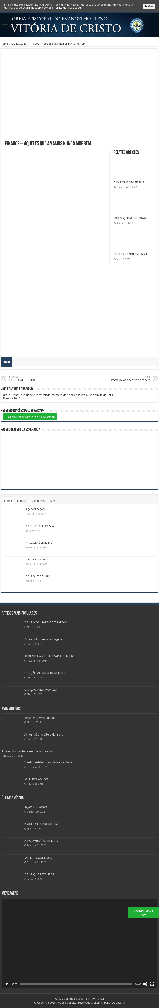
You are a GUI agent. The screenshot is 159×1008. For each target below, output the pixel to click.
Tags (52, 500)
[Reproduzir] (7, 984)
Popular (21, 500)
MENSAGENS (18, 43)
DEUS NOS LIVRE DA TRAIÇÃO (45, 622)
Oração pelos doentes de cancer (128, 379)
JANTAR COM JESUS (129, 182)
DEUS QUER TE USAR (130, 218)
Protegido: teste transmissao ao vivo (28, 751)
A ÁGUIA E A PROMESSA (40, 526)
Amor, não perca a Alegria (43, 639)
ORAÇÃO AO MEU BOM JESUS (45, 673)
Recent (8, 500)
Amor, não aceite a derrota (43, 734)
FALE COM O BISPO (30, 379)
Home (4, 43)
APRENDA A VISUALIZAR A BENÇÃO (49, 656)
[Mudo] (145, 984)
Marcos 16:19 (11, 398)
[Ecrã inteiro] (152, 984)
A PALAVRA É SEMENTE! (39, 542)
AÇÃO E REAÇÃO (35, 509)
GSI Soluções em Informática (86, 998)
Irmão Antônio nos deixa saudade (48, 762)
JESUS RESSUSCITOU (130, 254)
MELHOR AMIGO (36, 779)
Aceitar (149, 6)
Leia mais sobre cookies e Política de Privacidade (52, 7)
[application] (80, 943)
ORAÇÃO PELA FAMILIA (40, 690)
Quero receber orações (145, 912)
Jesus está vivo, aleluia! (40, 718)
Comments (38, 500)
